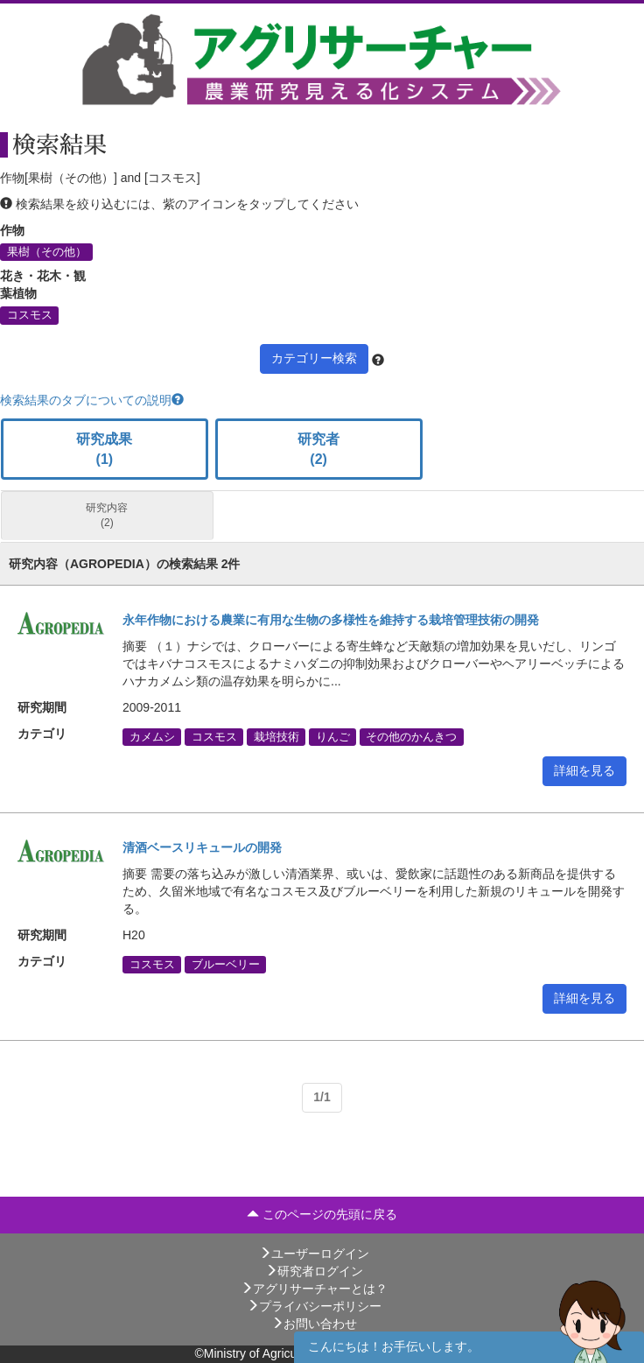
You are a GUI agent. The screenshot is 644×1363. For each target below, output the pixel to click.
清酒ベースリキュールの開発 (202, 847)
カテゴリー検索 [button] (314, 358)
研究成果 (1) (104, 449)
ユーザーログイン (314, 1254)
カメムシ (152, 736)
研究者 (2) (319, 449)
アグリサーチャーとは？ (314, 1289)
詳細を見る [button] (584, 770)
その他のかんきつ (411, 736)
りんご (333, 736)
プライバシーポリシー (314, 1306)
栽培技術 (276, 736)
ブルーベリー (226, 964)
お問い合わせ (314, 1324)
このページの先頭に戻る (322, 1214)
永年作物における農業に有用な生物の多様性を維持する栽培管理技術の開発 (330, 620)
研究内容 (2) (107, 515)
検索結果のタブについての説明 (92, 400)
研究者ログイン (314, 1271)
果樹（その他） (47, 252)
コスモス (29, 315)
